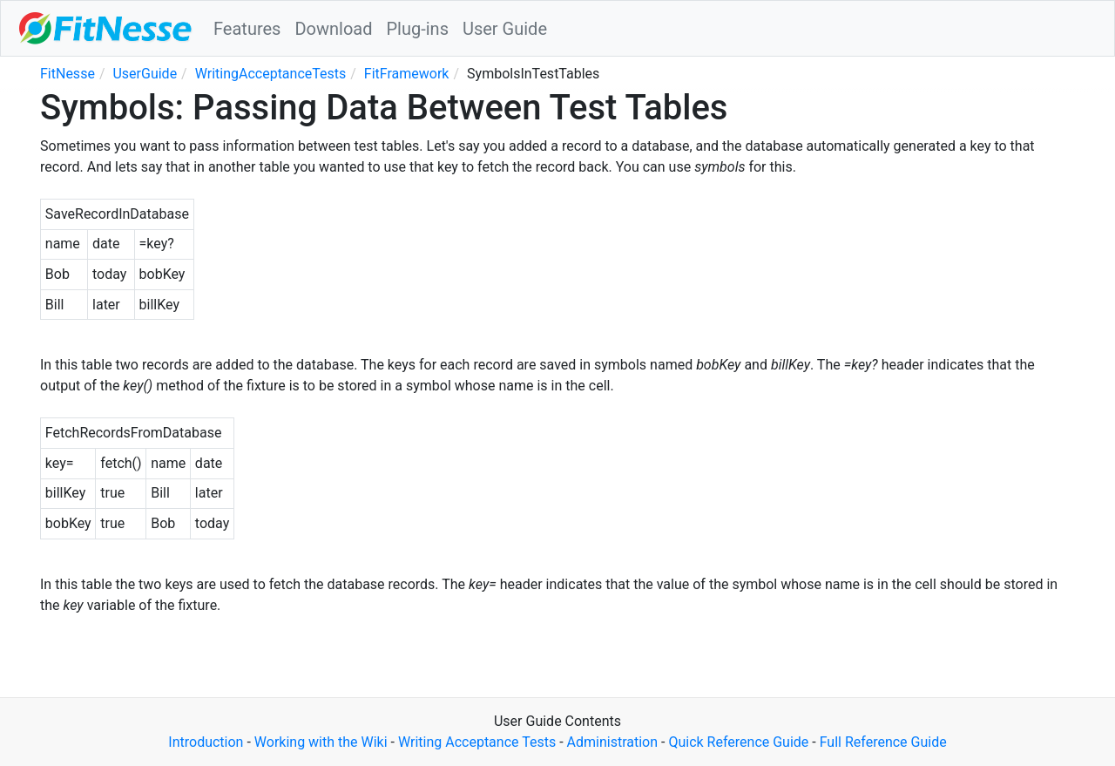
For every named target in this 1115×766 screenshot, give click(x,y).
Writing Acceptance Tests (477, 742)
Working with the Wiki (321, 742)
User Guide (505, 28)
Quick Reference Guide (738, 742)
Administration (613, 742)
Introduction (205, 742)
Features (246, 28)
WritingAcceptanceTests (271, 73)
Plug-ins (417, 28)
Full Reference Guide (883, 742)
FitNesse (67, 73)
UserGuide (144, 73)
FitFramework (406, 73)
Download (333, 28)
